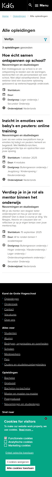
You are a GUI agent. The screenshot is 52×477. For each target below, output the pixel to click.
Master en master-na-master (21, 393)
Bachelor (9, 378)
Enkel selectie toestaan (20, 452)
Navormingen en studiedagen (22, 404)
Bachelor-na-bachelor (17, 388)
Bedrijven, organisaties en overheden (26, 343)
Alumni (8, 338)
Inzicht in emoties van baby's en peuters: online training (26, 126)
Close (46, 418)
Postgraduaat (12, 399)
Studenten (10, 333)
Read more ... (26, 429)
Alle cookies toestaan (20, 468)
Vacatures (10, 314)
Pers (6, 359)
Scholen (9, 349)
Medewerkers (12, 354)
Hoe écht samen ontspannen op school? (24, 58)
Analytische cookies (20, 441)
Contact (9, 309)
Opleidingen (19, 16)
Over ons (9, 320)
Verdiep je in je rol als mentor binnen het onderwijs (22, 197)
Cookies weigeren (18, 462)
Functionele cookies (20, 438)
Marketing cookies (19, 445)
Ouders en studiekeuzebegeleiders (25, 364)
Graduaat (10, 383)
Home (5, 16)
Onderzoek (10, 304)
